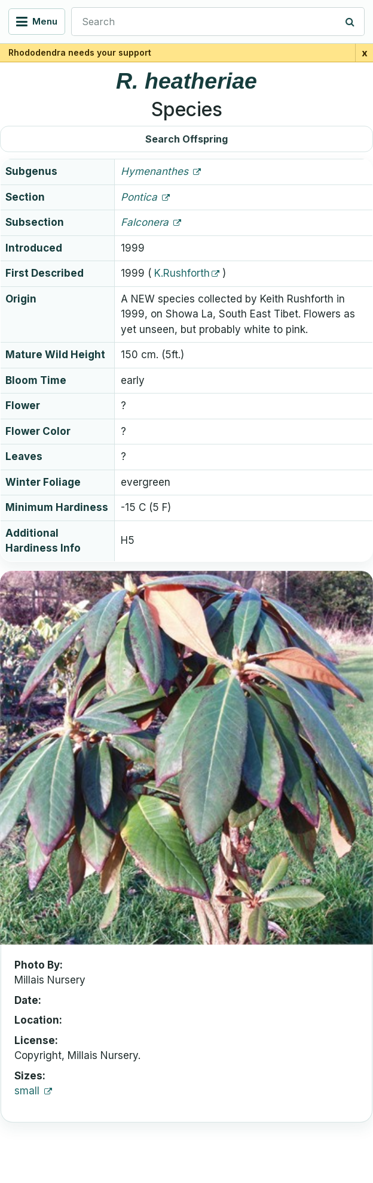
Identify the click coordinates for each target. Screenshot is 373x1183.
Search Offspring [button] (186, 139)
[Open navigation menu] (36, 21)
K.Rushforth (182, 273)
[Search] (350, 21)
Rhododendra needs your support (79, 52)
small (28, 1091)
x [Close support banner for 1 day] (365, 53)
